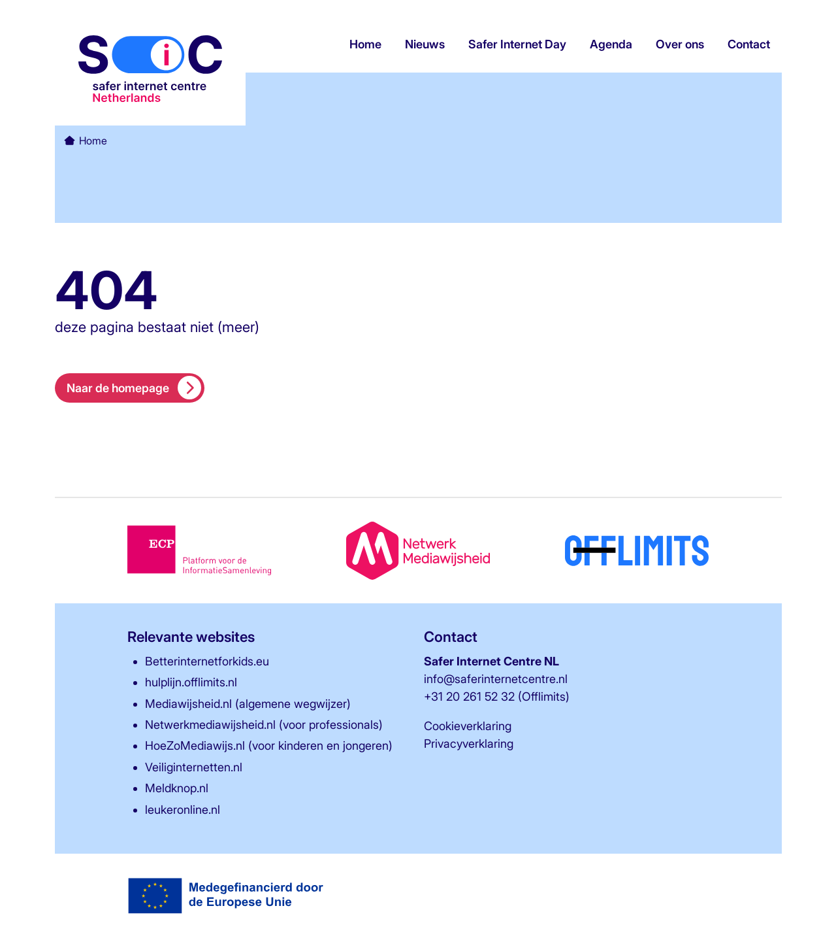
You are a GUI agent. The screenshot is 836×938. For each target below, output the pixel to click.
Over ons (680, 44)
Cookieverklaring (467, 726)
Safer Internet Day (517, 44)
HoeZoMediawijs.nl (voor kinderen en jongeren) (269, 745)
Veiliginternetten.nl (193, 767)
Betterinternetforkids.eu (207, 661)
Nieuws (425, 44)
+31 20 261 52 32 (469, 696)
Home (365, 44)
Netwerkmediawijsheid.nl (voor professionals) (264, 724)
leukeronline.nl (182, 809)
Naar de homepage (134, 387)
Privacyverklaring (468, 743)
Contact (749, 44)
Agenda (611, 44)
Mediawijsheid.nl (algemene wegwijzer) (248, 704)
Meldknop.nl (176, 788)
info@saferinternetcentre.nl (496, 679)
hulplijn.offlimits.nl (191, 682)
